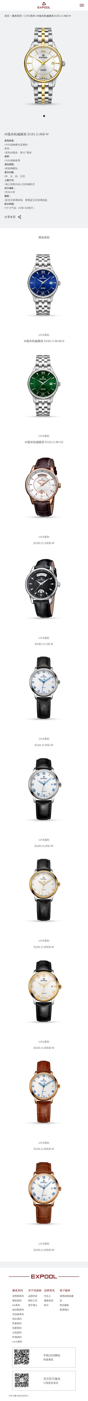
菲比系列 (17, 1319)
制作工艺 (32, 1300)
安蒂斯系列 (18, 1296)
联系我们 (64, 1309)
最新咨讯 (48, 1300)
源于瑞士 (32, 1305)
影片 (46, 1305)
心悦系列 (17, 1332)
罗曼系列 (17, 1323)
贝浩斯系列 (18, 1314)
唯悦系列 (17, 1300)
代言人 (47, 1296)
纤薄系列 (17, 1337)
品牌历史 (32, 1296)
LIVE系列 (17, 1341)
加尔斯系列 (18, 1309)
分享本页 (10, 216)
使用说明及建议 (67, 1298)
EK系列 (16, 1305)
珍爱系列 (17, 1328)
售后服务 (64, 1305)
